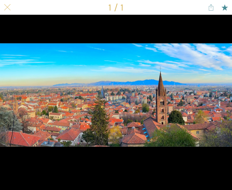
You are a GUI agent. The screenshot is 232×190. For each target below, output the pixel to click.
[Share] (211, 7)
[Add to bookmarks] (224, 7)
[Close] (7, 7)
